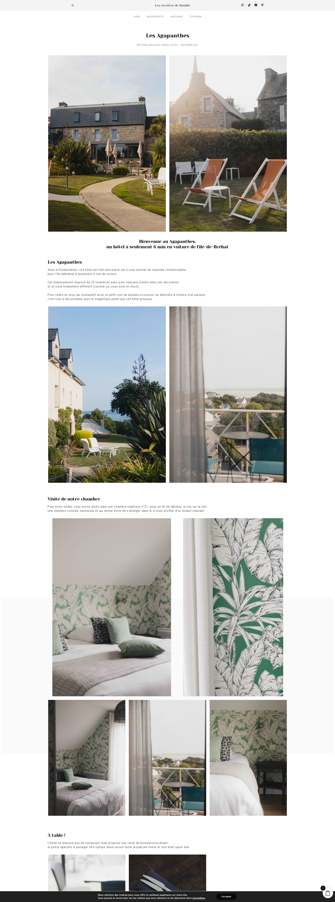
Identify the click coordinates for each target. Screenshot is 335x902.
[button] (73, 5)
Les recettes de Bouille (172, 5)
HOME (137, 16)
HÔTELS (174, 45)
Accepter (226, 896)
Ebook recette (155, 16)
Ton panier (195, 16)
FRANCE (165, 45)
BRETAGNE (142, 45)
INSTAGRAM (176, 16)
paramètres (198, 898)
